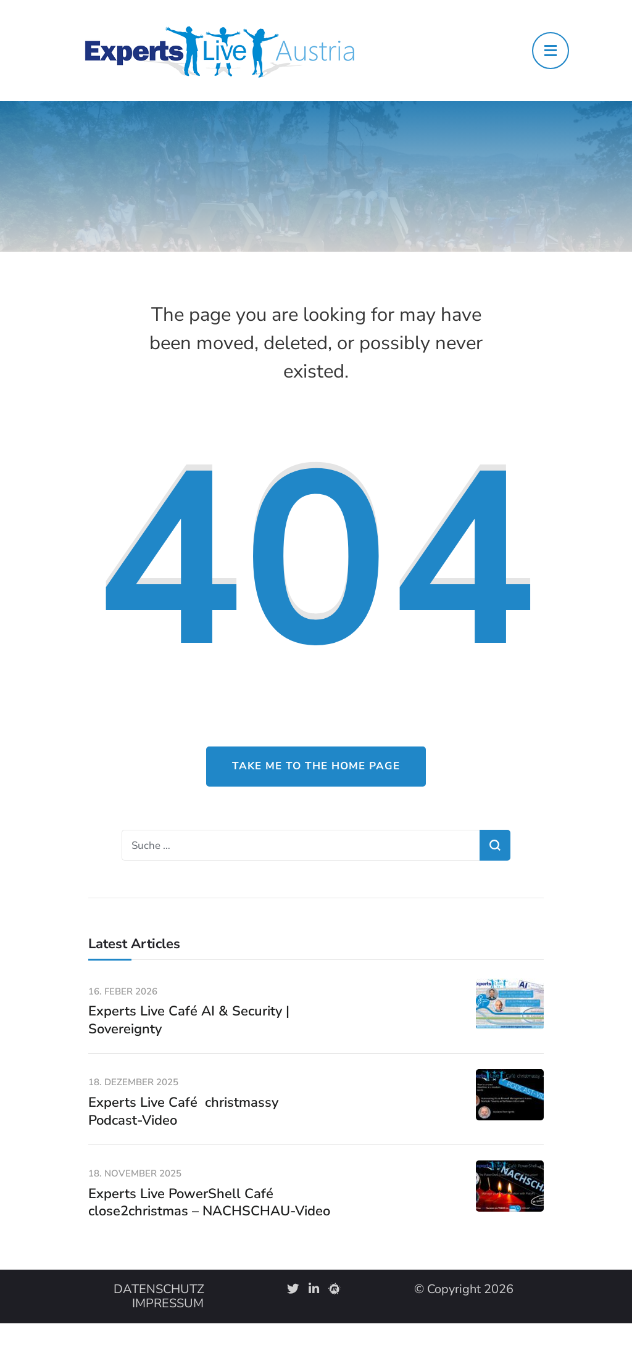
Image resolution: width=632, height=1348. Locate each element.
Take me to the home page (316, 766)
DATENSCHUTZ (159, 1289)
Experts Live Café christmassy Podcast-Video (183, 1111)
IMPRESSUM (168, 1303)
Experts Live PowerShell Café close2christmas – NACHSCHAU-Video (209, 1203)
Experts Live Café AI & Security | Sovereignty (188, 1020)
